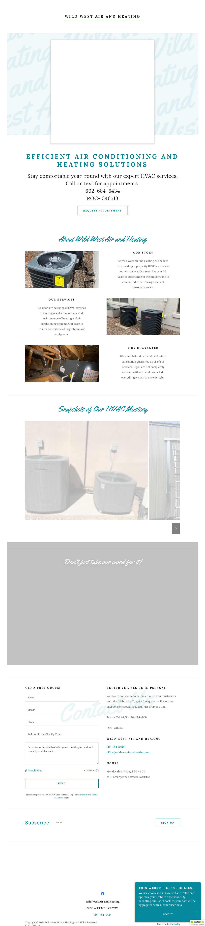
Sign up (168, 749)
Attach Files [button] (35, 697)
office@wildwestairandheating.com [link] (128, 678)
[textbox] (62, 624)
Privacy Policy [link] (81, 721)
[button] (26, 697)
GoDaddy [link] (175, 850)
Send (62, 709)
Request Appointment (102, 210)
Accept (168, 914)
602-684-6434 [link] (115, 673)
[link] (103, 16)
